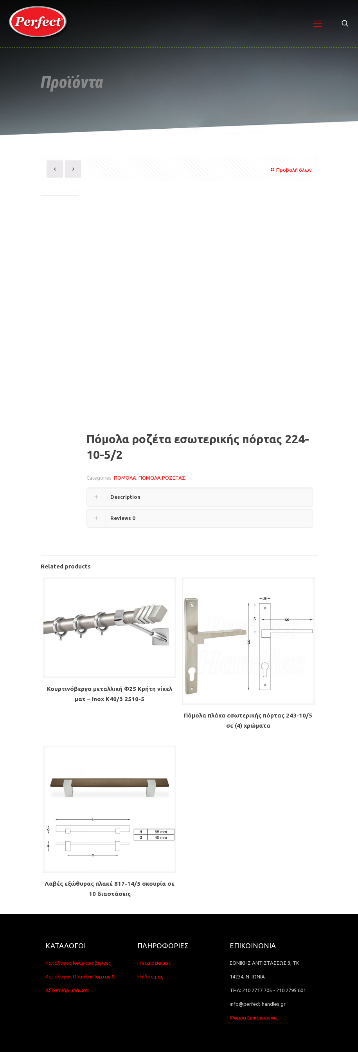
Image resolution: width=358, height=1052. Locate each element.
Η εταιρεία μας (154, 963)
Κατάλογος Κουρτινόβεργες (78, 963)
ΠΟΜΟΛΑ (125, 477)
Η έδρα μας (150, 976)
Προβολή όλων (290, 170)
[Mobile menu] (317, 23)
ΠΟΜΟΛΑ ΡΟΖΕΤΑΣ (162, 477)
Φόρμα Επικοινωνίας (253, 1017)
